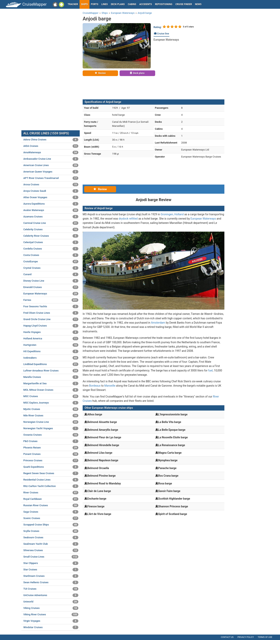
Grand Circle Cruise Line (50, 319)
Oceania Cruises (50, 435)
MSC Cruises (50, 396)
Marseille (110, 385)
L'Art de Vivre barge (99, 514)
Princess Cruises (50, 460)
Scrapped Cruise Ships (50, 524)
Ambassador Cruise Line (50, 159)
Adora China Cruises (50, 139)
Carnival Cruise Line (50, 223)
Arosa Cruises (50, 184)
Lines (105, 4)
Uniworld (50, 601)
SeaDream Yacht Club (50, 544)
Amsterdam (158, 322)
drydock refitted (128, 218)
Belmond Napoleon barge (102, 460)
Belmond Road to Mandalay (104, 483)
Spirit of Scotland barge (172, 514)
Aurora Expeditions (50, 204)
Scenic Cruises (50, 518)
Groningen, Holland (172, 214)
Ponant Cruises (50, 454)
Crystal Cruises (50, 268)
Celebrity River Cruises (50, 236)
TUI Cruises (50, 589)
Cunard (50, 274)
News (198, 4)
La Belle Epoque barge (172, 429)
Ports (94, 4)
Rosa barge (165, 483)
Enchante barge (96, 498)
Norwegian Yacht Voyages (50, 428)
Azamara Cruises (50, 216)
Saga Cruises (50, 512)
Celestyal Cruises (50, 242)
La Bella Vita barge (169, 422)
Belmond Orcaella (98, 468)
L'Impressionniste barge (173, 414)
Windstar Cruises (50, 627)
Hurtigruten (50, 345)
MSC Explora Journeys (50, 402)
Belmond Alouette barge (102, 422)
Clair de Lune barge (99, 491)
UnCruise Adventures (50, 595)
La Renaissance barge (171, 445)
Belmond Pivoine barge (101, 475)
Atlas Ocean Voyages (50, 197)
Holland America (50, 338)
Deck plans (118, 4)
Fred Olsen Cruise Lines (50, 313)
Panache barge (167, 468)
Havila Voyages (50, 332)
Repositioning (163, 4)
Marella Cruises (50, 377)
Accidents (145, 4)
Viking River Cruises (50, 614)
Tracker (73, 4)
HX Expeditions (50, 351)
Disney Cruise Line (50, 281)
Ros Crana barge (168, 475)
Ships (84, 4)
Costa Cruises (50, 255)
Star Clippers (50, 563)
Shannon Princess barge (173, 506)
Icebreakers (50, 358)
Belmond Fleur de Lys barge (104, 437)
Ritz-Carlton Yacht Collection (50, 486)
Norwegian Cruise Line (50, 422)
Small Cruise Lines (50, 557)
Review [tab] (100, 189)
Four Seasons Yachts (50, 306)
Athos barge (94, 414)
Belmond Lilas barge (99, 452)
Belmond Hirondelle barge (103, 445)
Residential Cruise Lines (50, 480)
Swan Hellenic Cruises (50, 582)
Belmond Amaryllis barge (102, 429)
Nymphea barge (168, 460)
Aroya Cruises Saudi (50, 191)
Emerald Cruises (50, 287)
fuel (210, 370)
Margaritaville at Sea (50, 383)
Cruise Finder (183, 4)
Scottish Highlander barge (174, 498)
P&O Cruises (50, 441)
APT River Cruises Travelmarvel (50, 178)
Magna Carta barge (170, 452)
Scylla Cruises (50, 531)
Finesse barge (95, 506)
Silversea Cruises (50, 550)
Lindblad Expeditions (50, 364)
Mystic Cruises (50, 409)
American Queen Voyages (50, 171)
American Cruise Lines (50, 165)
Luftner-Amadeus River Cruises (50, 370)
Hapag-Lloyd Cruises (50, 325)
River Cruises (50, 492)
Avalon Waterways (50, 210)
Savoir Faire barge (169, 491)
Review (100, 73)
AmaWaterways (50, 152)
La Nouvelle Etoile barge (173, 437)
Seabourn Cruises (50, 537)
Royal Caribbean (50, 499)
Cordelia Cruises (50, 248)
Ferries (50, 300)
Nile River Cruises (50, 415)
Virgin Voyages (50, 621)
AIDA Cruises (50, 146)
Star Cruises (50, 569)
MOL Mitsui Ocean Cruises (50, 390)
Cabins (132, 4)
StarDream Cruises (50, 576)
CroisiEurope (50, 261)
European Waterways (166, 39)
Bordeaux (95, 385)
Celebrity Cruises (50, 229)
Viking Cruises (50, 608)
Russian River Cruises (50, 505)
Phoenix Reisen (50, 447)
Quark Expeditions (50, 467)
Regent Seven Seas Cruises (50, 473)
